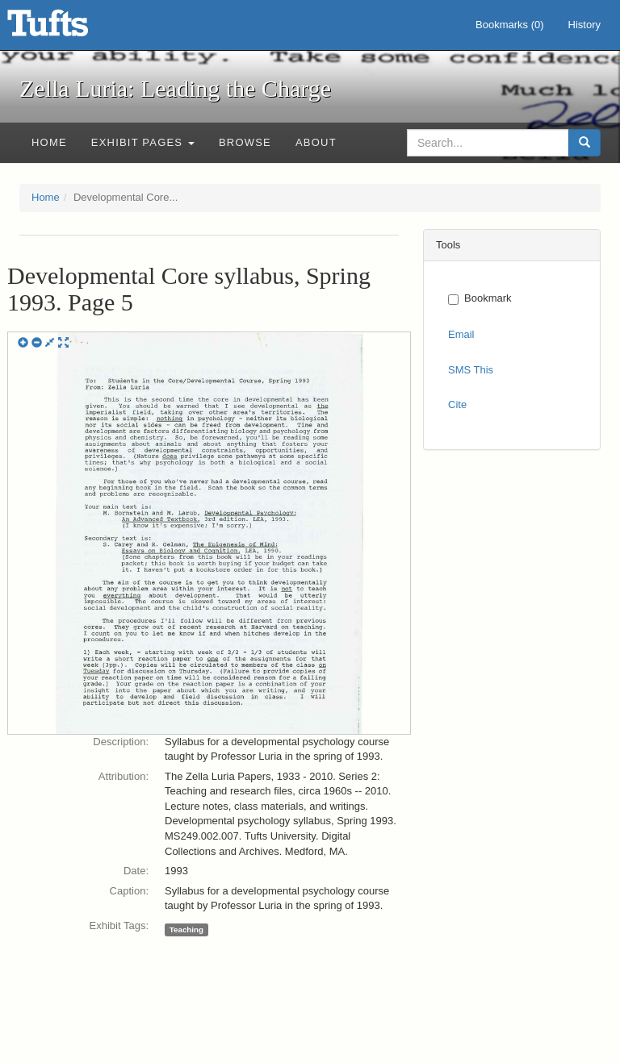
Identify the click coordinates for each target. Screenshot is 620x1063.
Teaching (186, 929)
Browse (245, 142)
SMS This (470, 370)
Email (461, 334)
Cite (457, 404)
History (584, 25)
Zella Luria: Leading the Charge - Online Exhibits (67, 28)
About (316, 142)
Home (49, 142)
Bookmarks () (509, 25)
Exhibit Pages (143, 142)
